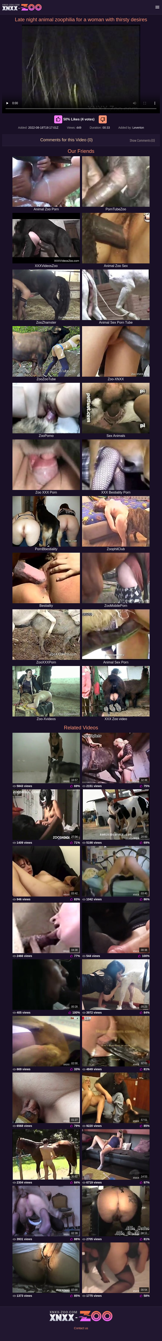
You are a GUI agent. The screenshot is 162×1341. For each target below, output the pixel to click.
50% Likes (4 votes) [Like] (74, 119)
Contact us (81, 1328)
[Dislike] (103, 119)
